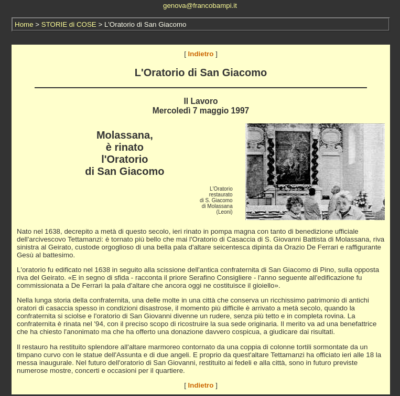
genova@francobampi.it (200, 5)
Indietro (201, 54)
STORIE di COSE (68, 24)
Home (24, 24)
